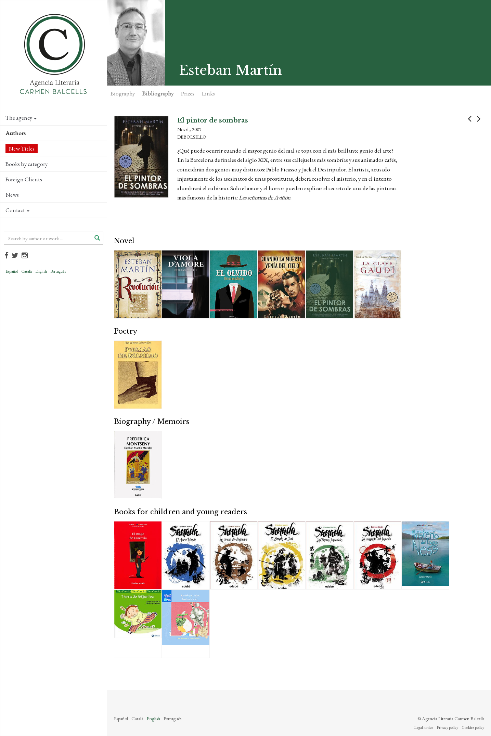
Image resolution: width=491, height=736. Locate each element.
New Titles (22, 148)
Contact (17, 210)
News (12, 194)
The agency (21, 117)
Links (208, 93)
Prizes (187, 93)
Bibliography (157, 93)
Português (58, 271)
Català (26, 271)
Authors (15, 133)
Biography (123, 93)
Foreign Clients (23, 179)
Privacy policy (447, 727)
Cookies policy (473, 727)
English (41, 271)
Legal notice (423, 727)
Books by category (26, 164)
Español (11, 271)
